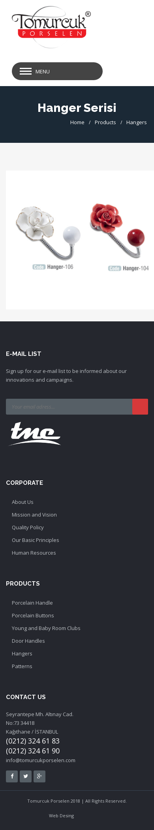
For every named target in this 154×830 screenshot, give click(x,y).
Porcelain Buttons (33, 615)
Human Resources (34, 552)
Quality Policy (28, 527)
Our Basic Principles (35, 540)
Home (77, 122)
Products (105, 122)
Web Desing (61, 815)
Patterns (22, 666)
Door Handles (28, 640)
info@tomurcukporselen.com (40, 760)
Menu (43, 71)
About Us (23, 501)
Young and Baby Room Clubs (46, 628)
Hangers (136, 122)
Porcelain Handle (32, 602)
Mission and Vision (34, 514)
